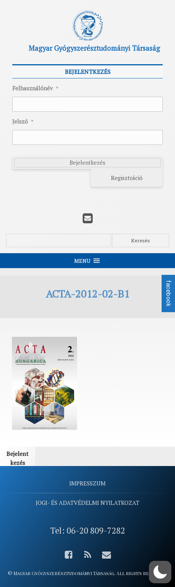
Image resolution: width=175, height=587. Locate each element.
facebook (168, 293)
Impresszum (87, 483)
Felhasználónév (35, 88)
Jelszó (23, 122)
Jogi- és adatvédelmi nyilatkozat (87, 502)
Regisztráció (127, 177)
